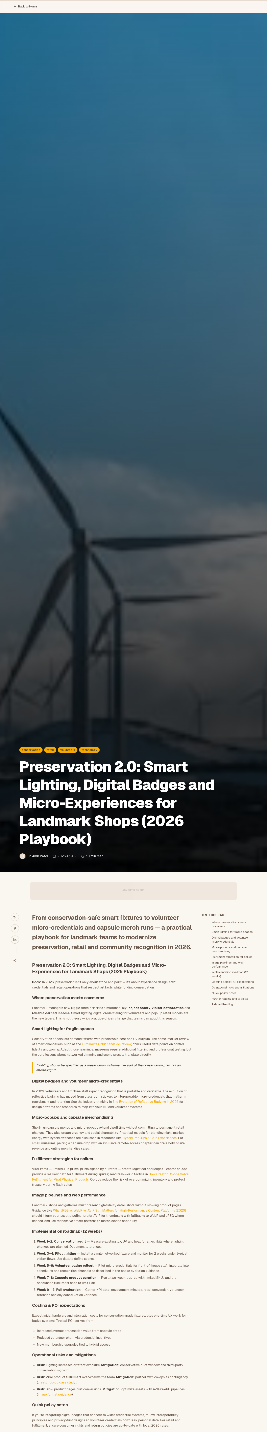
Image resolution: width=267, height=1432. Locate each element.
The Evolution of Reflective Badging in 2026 (145, 1102)
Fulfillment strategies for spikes (232, 957)
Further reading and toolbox (230, 999)
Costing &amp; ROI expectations (233, 982)
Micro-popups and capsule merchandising (229, 949)
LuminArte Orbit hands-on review (106, 1044)
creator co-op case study (56, 1382)
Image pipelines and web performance (228, 964)
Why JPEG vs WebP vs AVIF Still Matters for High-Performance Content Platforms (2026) (119, 1210)
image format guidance (55, 1394)
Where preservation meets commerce (229, 924)
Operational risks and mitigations (233, 987)
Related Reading (222, 1004)
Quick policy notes (224, 993)
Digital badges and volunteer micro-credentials (230, 939)
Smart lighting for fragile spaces (232, 932)
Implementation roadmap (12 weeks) (230, 974)
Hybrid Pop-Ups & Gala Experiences (149, 1138)
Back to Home (25, 6)
